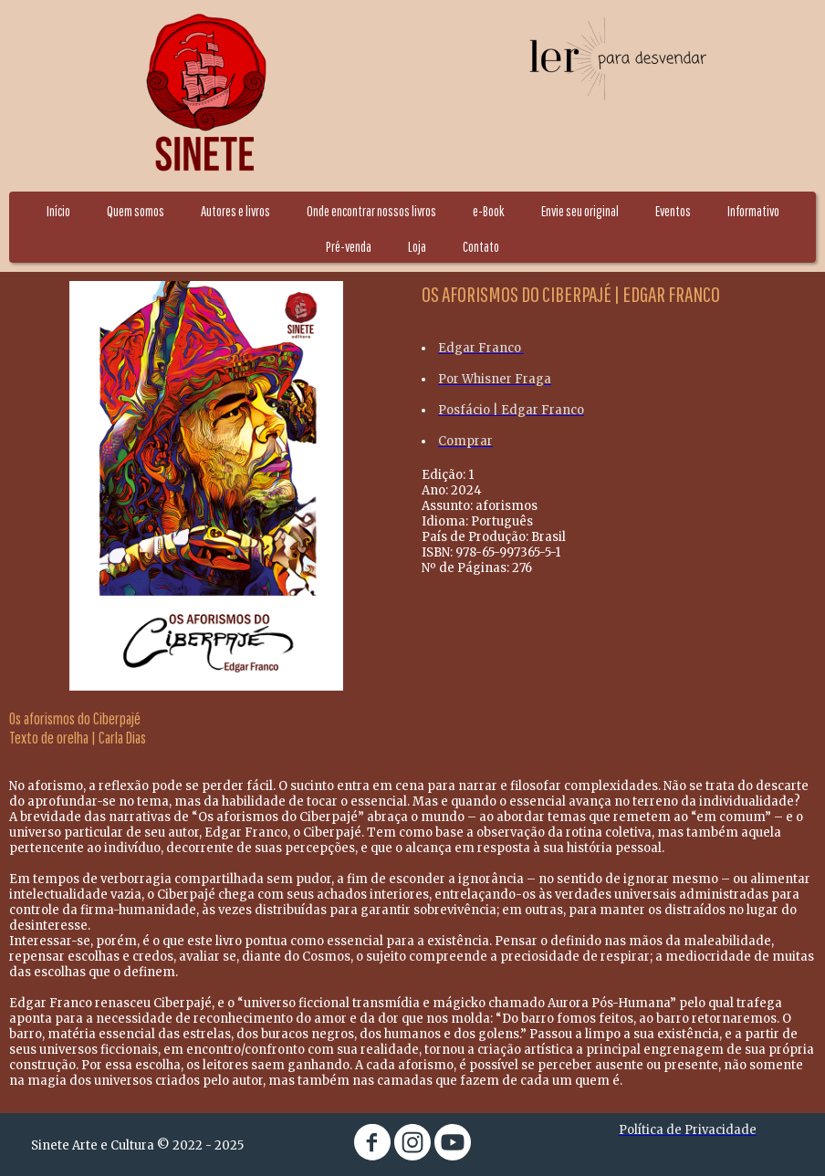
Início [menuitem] (58, 211)
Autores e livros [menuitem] (235, 211)
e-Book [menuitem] (489, 211)
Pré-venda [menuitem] (348, 246)
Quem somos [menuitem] (135, 211)
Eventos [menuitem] (673, 211)
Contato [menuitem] (481, 246)
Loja (417, 246)
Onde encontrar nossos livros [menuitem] (371, 211)
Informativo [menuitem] (753, 211)
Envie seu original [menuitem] (580, 211)
